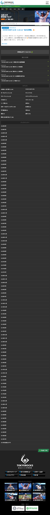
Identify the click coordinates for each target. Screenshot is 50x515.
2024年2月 (3, 202)
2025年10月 (4, 140)
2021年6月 (3, 265)
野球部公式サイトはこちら (25, 52)
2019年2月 (3, 327)
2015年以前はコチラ (6, 442)
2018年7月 (3, 348)
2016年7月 (3, 418)
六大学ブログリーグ (11, 472)
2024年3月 (3, 199)
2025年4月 (3, 160)
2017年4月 (3, 387)
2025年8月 (3, 147)
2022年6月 (3, 251)
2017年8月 (3, 376)
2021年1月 (3, 272)
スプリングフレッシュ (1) (32, 96)
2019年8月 (3, 310)
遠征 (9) (3, 113)
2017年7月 (3, 380)
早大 (19, 9)
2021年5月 (3, 268)
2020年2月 (3, 293)
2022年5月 (3, 254)
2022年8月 (3, 247)
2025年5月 (3, 157)
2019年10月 (4, 307)
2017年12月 (4, 369)
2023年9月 (3, 216)
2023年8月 (3, 220)
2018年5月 (3, 355)
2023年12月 (4, 209)
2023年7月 (3, 223)
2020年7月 (3, 286)
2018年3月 (3, 362)
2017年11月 (4, 373)
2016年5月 (3, 425)
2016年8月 (3, 414)
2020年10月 (4, 282)
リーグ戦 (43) (4, 103)
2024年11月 (4, 178)
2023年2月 (3, 230)
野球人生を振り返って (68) (7, 117)
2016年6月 (3, 421)
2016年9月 (3, 411)
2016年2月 (3, 435)
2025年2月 (3, 167)
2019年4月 (3, 320)
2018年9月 (3, 345)
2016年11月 (4, 404)
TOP (3, 23)
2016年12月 (4, 400)
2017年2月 (3, 394)
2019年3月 (3, 324)
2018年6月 (3, 352)
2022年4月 (3, 258)
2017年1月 (3, 397)
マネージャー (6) (29, 99)
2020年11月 (4, 279)
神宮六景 (35, 475)
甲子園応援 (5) (4, 110)
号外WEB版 (22, 475)
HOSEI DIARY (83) (30, 89)
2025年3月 (3, 164)
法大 (7, 8)
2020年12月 (4, 275)
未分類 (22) (28, 106)
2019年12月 (4, 300)
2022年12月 (4, 233)
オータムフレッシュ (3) (6, 92)
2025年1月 (3, 171)
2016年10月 (4, 407)
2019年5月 (3, 317)
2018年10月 (4, 341)
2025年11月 (4, 136)
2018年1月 (3, 366)
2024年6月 (3, 192)
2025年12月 (4, 133)
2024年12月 (4, 174)
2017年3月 (3, 390)
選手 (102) (28, 113)
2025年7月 (3, 150)
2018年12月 (4, 334)
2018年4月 (3, 359)
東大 (11, 9)
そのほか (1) (4, 99)
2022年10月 (4, 240)
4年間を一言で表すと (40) (7, 89)
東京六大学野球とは (24, 472)
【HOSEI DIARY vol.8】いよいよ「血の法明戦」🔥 (18, 30)
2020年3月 (3, 289)
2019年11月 (4, 303)
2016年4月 (3, 428)
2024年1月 (3, 206)
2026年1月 (3, 129)
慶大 (23, 9)
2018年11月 (4, 338)
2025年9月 (3, 143)
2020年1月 (3, 296)
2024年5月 (3, 195)
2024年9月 (3, 181)
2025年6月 (3, 153)
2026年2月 (3, 126)
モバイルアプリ (10, 475)
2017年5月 (3, 383)
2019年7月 (3, 314)
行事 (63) (28, 110)
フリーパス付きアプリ (7, 6)
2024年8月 (3, 185)
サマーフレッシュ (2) (6, 96)
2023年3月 (3, 227)
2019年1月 (3, 331)
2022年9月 (3, 244)
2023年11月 (4, 213)
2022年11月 (4, 237)
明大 (3, 9)
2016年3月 (3, 432)
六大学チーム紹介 (38, 472)
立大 (15, 9)
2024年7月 (3, 188)
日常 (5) (27, 103)
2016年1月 (3, 439)
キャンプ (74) (29, 92)
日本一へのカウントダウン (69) (8, 106)
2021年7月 (3, 261)
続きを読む (4, 43)
